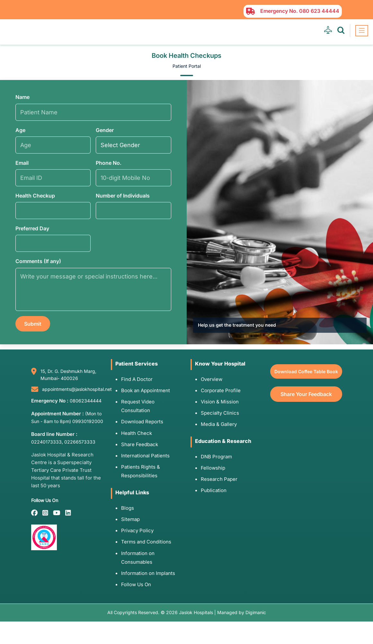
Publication (213, 490)
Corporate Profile (221, 390)
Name (22, 97)
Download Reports (142, 422)
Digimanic (255, 612)
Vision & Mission (220, 402)
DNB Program (216, 457)
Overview (211, 379)
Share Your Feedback (306, 394)
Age (20, 130)
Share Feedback (139, 444)
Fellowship (213, 468)
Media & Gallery (219, 424)
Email (22, 163)
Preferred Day (32, 228)
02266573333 (79, 442)
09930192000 (87, 421)
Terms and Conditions (146, 542)
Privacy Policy (137, 530)
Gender (105, 130)
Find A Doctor (137, 379)
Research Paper (219, 479)
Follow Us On (136, 584)
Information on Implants (148, 573)
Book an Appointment (145, 390)
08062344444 (86, 400)
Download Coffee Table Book (306, 371)
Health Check (136, 433)
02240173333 (46, 442)
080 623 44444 (319, 11)
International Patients (145, 456)
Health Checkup (35, 195)
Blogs (127, 508)
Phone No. (108, 163)
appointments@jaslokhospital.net (77, 389)
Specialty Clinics (220, 413)
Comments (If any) (38, 261)
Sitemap (130, 519)
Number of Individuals (123, 195)
